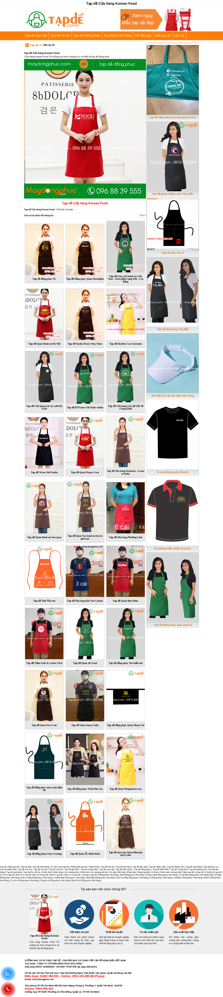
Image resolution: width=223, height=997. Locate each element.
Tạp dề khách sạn (175, 867)
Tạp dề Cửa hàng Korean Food (44, 937)
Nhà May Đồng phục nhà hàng (100, 877)
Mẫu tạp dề (163, 35)
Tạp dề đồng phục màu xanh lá (173, 624)
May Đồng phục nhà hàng (132, 875)
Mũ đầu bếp (143, 35)
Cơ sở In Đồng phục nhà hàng (24, 880)
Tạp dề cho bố (56, 869)
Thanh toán (93, 867)
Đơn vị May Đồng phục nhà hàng (36, 877)
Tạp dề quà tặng (14, 872)
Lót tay (155, 872)
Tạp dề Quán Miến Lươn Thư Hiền (172, 193)
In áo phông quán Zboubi (172, 472)
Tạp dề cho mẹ (25, 869)
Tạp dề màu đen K (173, 252)
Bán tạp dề (188, 872)
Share (142, 215)
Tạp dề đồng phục (142, 869)
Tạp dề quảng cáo (197, 869)
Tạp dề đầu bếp (139, 867)
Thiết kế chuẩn (114, 932)
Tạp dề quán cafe (157, 867)
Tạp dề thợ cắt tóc (32, 872)
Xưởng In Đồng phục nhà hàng (188, 877)
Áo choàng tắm (72, 872)
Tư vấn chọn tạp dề (60, 867)
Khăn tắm (85, 872)
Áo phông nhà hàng (117, 35)
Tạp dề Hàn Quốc (124, 869)
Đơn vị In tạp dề (23, 875)
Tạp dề (34, 45)
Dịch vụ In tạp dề (72, 875)
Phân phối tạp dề (79, 867)
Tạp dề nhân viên (8, 869)
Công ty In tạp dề (213, 872)
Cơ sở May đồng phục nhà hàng (194, 875)
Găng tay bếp (144, 872)
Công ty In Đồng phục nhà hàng (55, 880)
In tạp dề (199, 872)
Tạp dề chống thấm (87, 35)
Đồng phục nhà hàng (108, 875)
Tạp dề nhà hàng (193, 867)
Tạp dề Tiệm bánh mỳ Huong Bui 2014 (172, 117)
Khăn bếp (131, 872)
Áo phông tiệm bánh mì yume (173, 548)
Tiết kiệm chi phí (79, 932)
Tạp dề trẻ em (60, 35)
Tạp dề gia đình (71, 869)
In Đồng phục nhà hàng (161, 877)
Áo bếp (113, 872)
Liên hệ (179, 35)
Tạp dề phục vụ (210, 867)
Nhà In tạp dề (56, 875)
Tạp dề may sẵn (35, 35)
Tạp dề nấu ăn (107, 867)
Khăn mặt (46, 872)
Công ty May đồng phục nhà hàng (161, 875)
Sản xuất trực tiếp (184, 932)
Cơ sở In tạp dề (7, 875)
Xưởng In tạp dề (89, 875)
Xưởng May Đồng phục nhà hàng (69, 877)
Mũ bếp (121, 872)
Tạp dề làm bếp (123, 867)
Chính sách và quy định (171, 872)
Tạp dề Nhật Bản (161, 869)
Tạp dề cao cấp (106, 869)
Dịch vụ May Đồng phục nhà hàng (132, 877)
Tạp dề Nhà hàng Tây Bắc (173, 329)
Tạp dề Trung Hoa (178, 869)
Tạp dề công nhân (89, 869)
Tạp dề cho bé (40, 869)
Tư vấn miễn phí (149, 932)
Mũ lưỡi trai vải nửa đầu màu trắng (172, 395)
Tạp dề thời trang (41, 867)
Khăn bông (58, 872)
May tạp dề (13, 867)
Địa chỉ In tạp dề (40, 875)
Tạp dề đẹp (26, 867)
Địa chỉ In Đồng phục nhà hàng (85, 880)
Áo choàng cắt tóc (99, 872)
